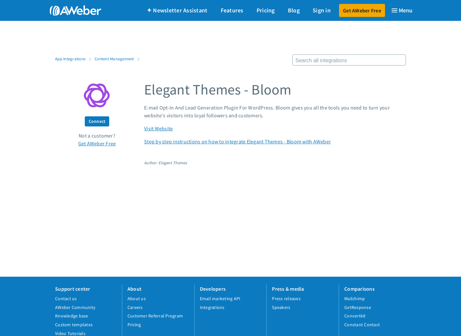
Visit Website (158, 128)
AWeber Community (75, 307)
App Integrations (70, 58)
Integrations (212, 307)
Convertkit (355, 316)
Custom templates (74, 325)
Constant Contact (362, 325)
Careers (135, 307)
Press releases (286, 298)
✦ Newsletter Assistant (177, 10)
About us (136, 298)
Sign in (322, 10)
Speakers (281, 307)
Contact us (66, 298)
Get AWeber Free (362, 10)
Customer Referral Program (155, 316)
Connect (97, 121)
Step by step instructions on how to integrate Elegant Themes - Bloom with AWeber (237, 141)
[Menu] (401, 10)
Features (232, 10)
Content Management (114, 58)
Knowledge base (71, 316)
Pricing (266, 10)
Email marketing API (220, 298)
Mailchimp (354, 298)
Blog (294, 10)
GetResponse (357, 307)
